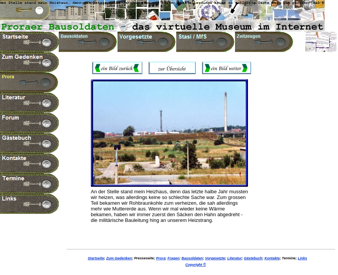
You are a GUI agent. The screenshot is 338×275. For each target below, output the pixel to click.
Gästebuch (253, 258)
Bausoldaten (192, 258)
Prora (160, 258)
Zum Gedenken (119, 258)
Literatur (234, 258)
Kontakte (272, 258)
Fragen (173, 258)
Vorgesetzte (215, 258)
